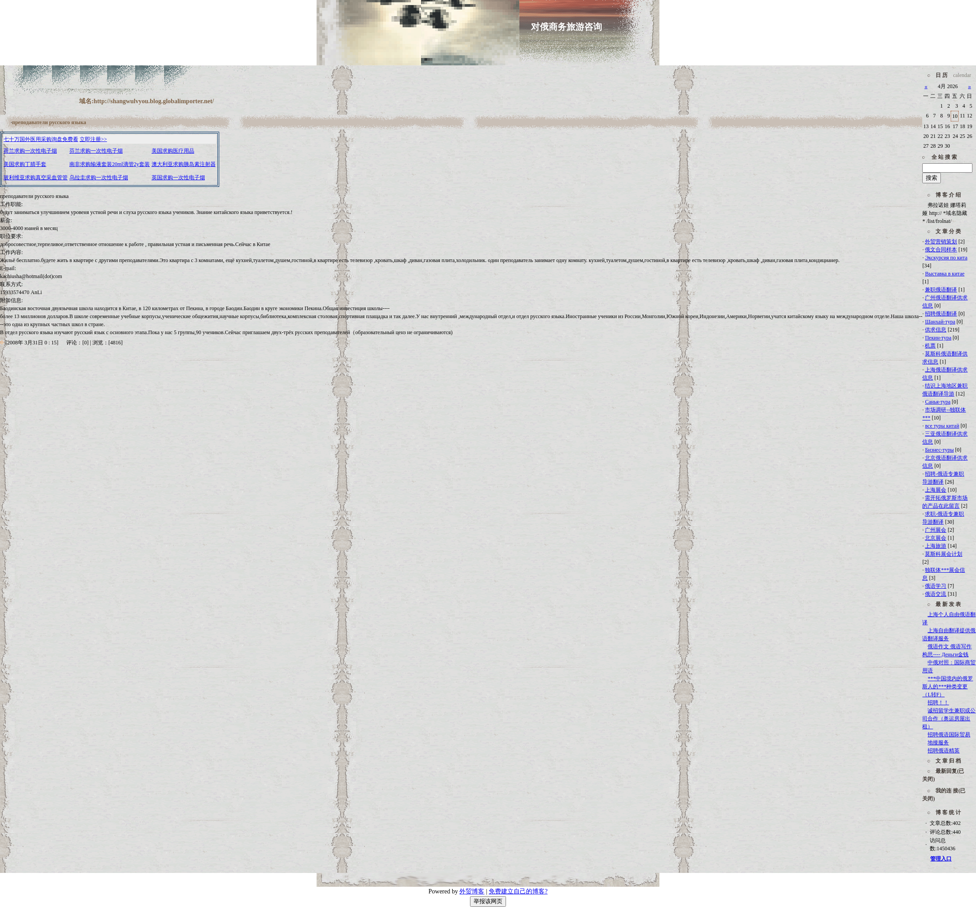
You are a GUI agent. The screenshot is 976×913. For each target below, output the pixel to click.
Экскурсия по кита (946, 258)
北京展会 (935, 538)
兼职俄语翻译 (941, 290)
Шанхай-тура (940, 322)
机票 (930, 346)
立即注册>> (93, 139)
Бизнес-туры (939, 450)
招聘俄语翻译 (941, 314)
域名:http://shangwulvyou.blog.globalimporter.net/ (146, 101)
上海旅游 (935, 546)
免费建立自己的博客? (518, 891)
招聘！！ (938, 702)
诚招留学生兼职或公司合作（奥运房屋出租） (949, 718)
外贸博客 (471, 891)
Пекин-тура (938, 338)
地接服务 (938, 742)
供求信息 (935, 330)
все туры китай (942, 426)
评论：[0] (77, 342)
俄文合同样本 (941, 249)
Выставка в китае (944, 274)
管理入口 (941, 859)
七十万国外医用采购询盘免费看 (41, 139)
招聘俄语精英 (944, 750)
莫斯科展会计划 (943, 554)
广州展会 (935, 530)
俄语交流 (935, 594)
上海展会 (935, 490)
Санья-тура (937, 402)
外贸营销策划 (941, 241)
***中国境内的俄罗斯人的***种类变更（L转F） (947, 686)
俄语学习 (935, 586)
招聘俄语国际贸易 (949, 734)
